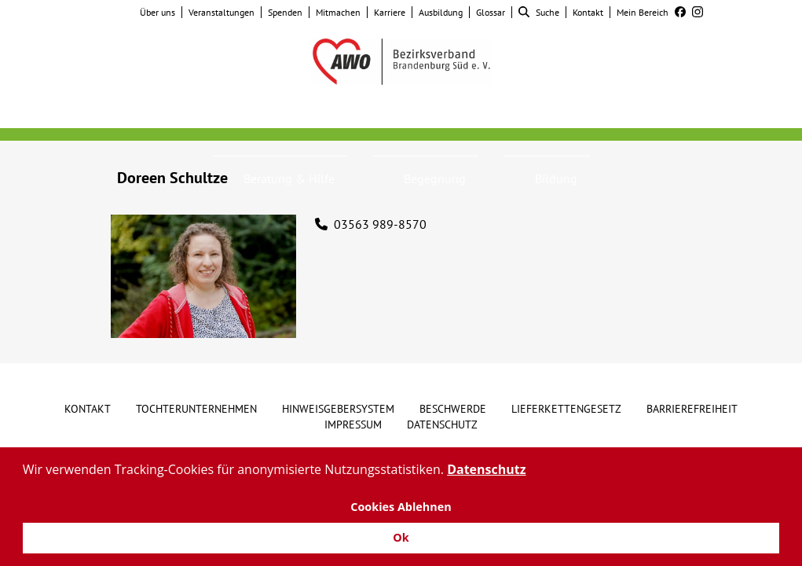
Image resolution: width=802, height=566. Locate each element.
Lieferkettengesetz (566, 409)
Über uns (157, 12)
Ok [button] (400, 537)
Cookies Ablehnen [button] (401, 506)
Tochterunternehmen (196, 409)
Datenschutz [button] (486, 469)
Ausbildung (441, 12)
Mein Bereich (642, 12)
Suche (538, 12)
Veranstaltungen (222, 12)
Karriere (389, 12)
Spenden (285, 12)
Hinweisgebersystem (338, 409)
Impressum (353, 424)
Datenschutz (442, 424)
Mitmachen (338, 12)
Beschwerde (452, 409)
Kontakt (588, 12)
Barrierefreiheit (692, 409)
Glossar (490, 12)
